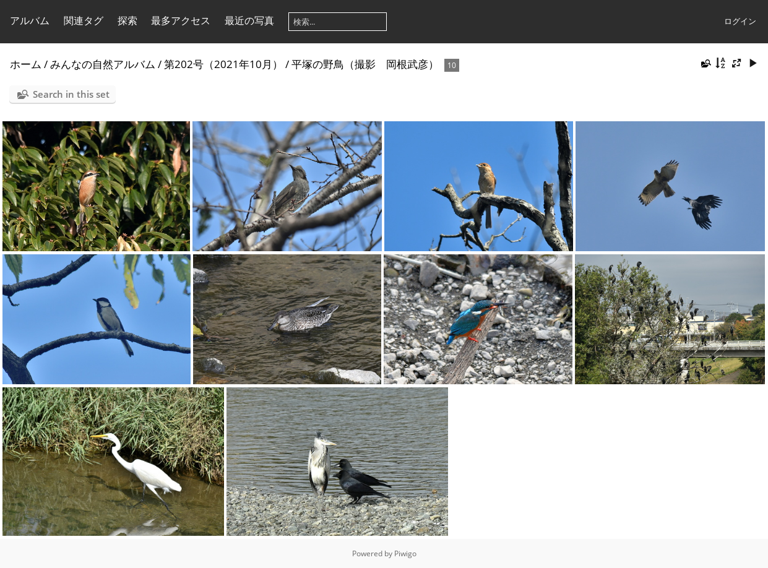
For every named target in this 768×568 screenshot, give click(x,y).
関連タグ (83, 20)
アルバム (30, 20)
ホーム (25, 64)
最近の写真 (249, 20)
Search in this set (71, 94)
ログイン (740, 21)
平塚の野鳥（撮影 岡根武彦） (365, 64)
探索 (127, 20)
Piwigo (405, 553)
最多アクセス (180, 20)
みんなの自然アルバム (102, 64)
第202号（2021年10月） (223, 64)
